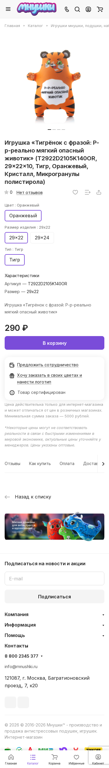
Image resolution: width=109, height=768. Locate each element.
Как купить (40, 463)
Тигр (14, 260)
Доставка (93, 463)
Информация (20, 625)
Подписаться (54, 597)
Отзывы (12, 463)
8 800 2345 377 (21, 656)
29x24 (42, 238)
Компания (16, 614)
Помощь (15, 635)
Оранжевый (23, 215)
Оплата (67, 463)
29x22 (16, 238)
